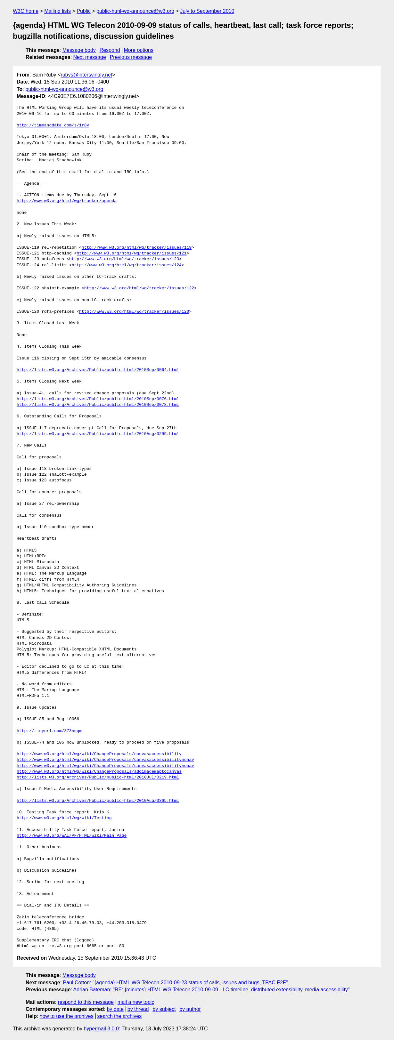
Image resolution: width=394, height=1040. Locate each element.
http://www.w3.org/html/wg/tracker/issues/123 (124, 259)
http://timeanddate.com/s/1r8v (53, 125)
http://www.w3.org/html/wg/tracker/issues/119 (137, 248)
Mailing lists (57, 11)
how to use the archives (67, 1016)
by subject (164, 1009)
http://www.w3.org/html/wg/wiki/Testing (64, 818)
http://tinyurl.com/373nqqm (49, 731)
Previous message (131, 57)
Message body (79, 50)
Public (84, 11)
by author (190, 1009)
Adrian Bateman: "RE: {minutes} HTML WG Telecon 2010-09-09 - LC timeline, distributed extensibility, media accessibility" (211, 989)
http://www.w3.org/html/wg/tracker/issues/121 (131, 253)
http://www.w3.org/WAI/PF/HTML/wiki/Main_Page (72, 836)
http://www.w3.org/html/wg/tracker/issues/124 (127, 265)
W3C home (25, 11)
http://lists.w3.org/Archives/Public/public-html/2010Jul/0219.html (98, 777)
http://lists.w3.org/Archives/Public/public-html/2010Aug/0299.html (98, 434)
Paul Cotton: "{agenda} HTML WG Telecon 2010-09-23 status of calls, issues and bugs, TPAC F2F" (175, 982)
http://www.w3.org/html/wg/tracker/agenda (67, 201)
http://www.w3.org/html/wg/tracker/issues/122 (139, 288)
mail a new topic (136, 1002)
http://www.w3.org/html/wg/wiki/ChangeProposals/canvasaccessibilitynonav (105, 760)
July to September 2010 (207, 11)
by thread (138, 1009)
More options (139, 50)
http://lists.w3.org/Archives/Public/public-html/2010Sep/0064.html (98, 370)
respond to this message (85, 1002)
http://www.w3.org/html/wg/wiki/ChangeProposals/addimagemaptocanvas (99, 772)
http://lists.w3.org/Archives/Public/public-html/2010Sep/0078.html (98, 405)
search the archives (119, 1016)
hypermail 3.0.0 (101, 1028)
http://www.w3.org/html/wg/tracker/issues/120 (134, 312)
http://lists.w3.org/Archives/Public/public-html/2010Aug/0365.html (98, 801)
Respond (110, 50)
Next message (89, 57)
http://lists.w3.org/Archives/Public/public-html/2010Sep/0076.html (98, 399)
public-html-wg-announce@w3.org (135, 11)
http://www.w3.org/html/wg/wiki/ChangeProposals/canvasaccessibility (99, 754)
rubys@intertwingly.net (86, 74)
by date (115, 1009)
